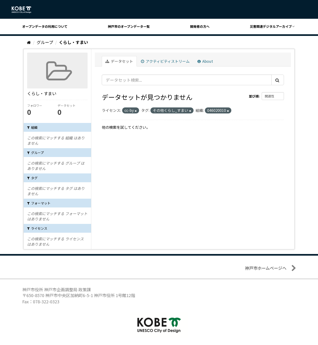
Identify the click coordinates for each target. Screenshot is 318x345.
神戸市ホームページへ (265, 268)
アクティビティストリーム (165, 61)
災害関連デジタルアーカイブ (271, 26)
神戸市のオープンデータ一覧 (129, 26)
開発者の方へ (200, 26)
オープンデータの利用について (44, 26)
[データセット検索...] (187, 80)
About (205, 61)
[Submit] (277, 80)
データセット (119, 61)
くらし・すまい (73, 42)
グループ (45, 42)
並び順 (254, 96)
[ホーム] (29, 42)
